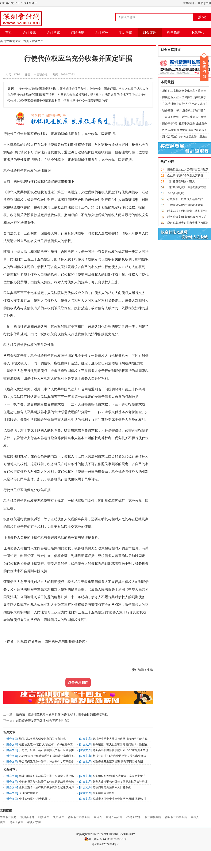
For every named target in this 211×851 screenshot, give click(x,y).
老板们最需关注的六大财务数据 (112, 787)
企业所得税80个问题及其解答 (185, 175)
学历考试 (125, 32)
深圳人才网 (34, 822)
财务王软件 (16, 822)
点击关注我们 (78, 682)
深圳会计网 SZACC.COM (119, 834)
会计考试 (53, 32)
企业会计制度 (175, 193)
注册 (208, 3)
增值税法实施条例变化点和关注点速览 (42, 738)
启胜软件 (43, 817)
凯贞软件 (58, 817)
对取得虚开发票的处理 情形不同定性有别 (42, 720)
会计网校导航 (153, 817)
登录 (200, 3)
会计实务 (101, 32)
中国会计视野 (8, 817)
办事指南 (173, 32)
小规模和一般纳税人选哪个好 (185, 199)
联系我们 (188, 3)
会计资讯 (29, 32)
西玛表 (98, 817)
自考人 (195, 817)
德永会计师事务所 (79, 817)
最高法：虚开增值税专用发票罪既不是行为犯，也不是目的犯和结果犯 (61, 714)
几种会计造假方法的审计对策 (185, 205)
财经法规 (77, 32)
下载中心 (197, 32)
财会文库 (149, 32)
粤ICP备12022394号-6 (105, 844)
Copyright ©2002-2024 (90, 834)
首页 (8, 32)
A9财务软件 (133, 817)
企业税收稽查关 (28, 793)
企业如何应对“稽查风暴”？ (35, 798)
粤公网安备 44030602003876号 (105, 839)
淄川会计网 (27, 817)
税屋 (2, 822)
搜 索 (202, 17)
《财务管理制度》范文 (181, 181)
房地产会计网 (114, 817)
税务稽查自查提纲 (104, 793)
